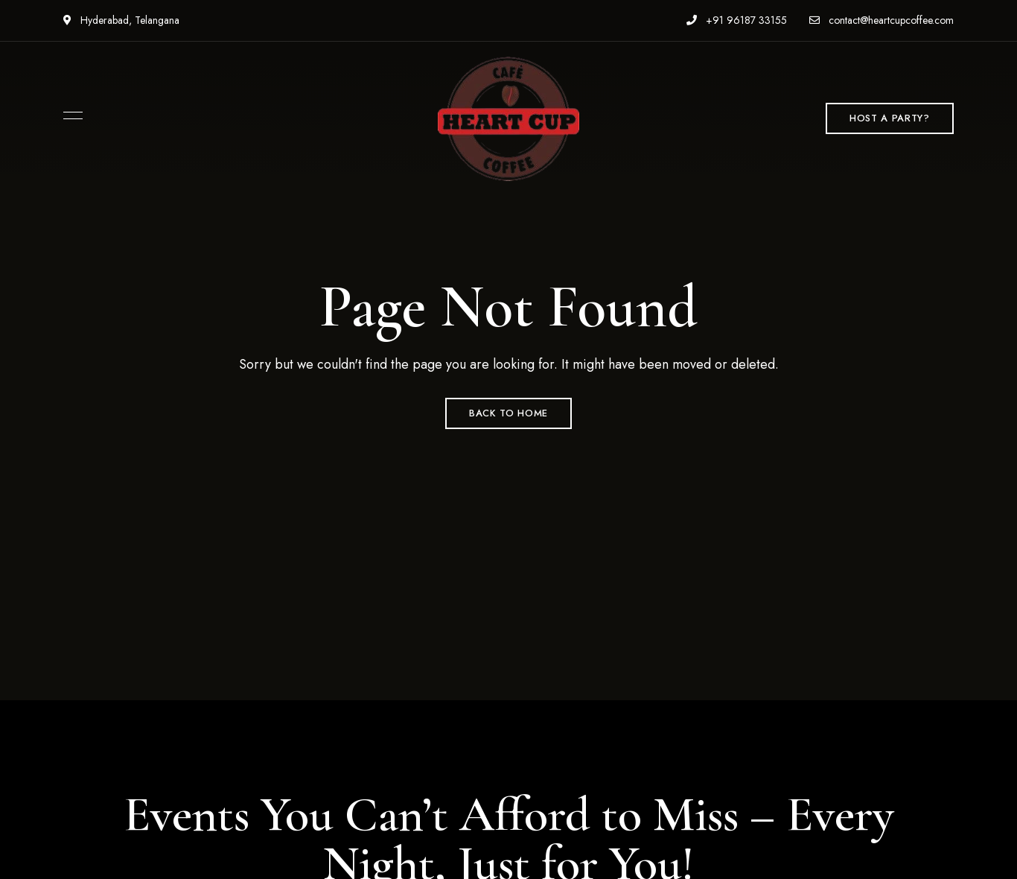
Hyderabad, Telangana (121, 20)
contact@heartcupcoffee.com (881, 20)
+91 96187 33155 (736, 20)
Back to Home (508, 413)
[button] (889, 118)
